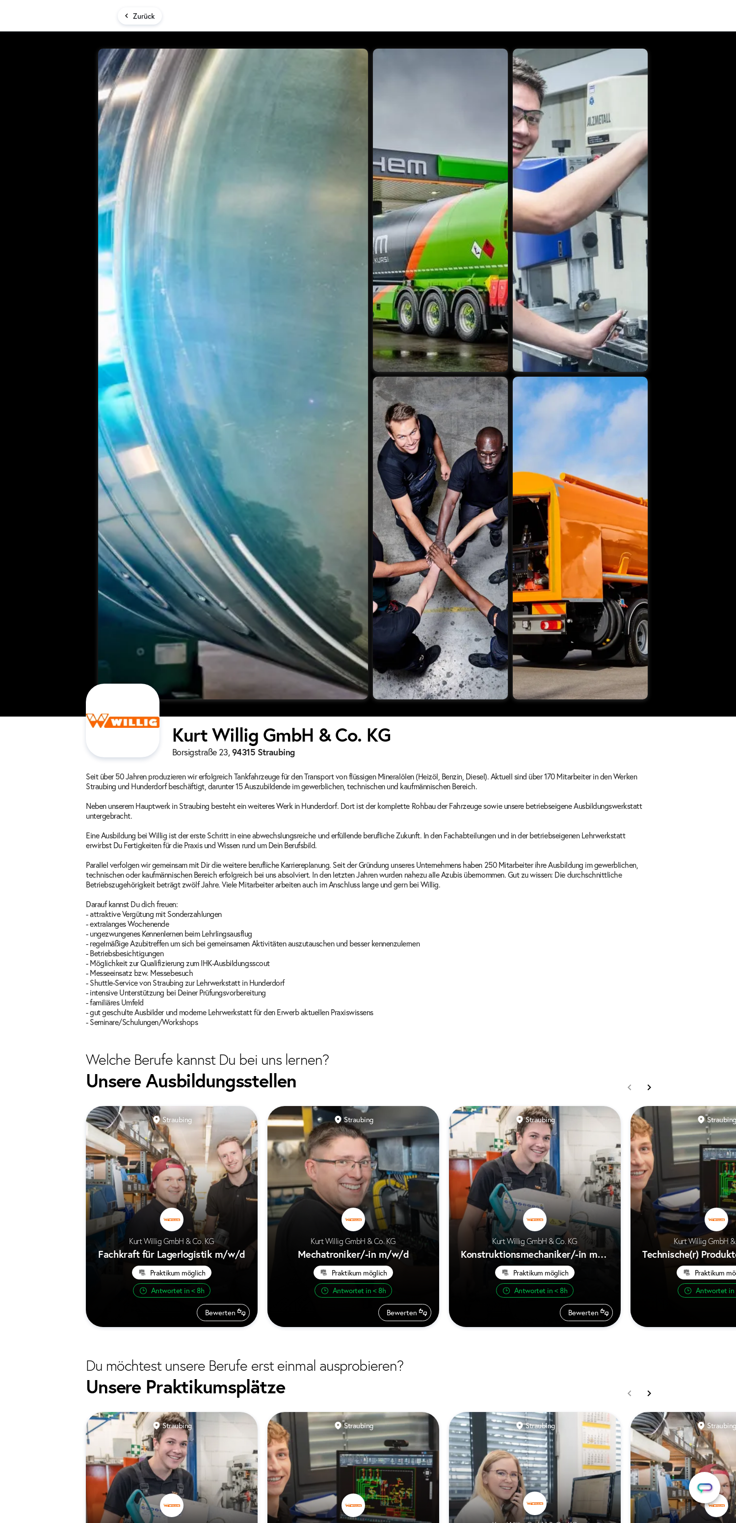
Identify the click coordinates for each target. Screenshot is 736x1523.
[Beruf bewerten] (223, 1312)
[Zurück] (140, 16)
